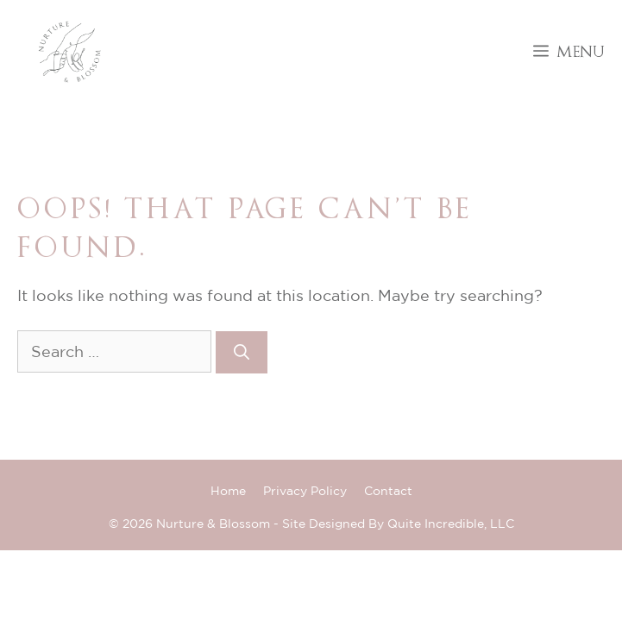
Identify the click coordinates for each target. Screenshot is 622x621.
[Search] (241, 352)
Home (228, 491)
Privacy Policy (305, 491)
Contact (388, 491)
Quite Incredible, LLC (450, 523)
